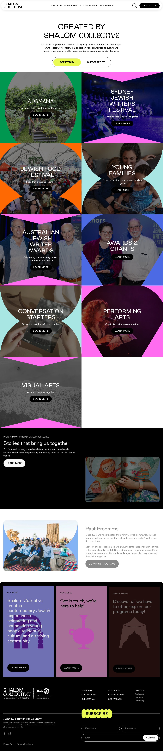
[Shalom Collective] (14, 5)
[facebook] (4, 733)
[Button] (41, 115)
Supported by (96, 62)
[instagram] (9, 733)
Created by (67, 62)
